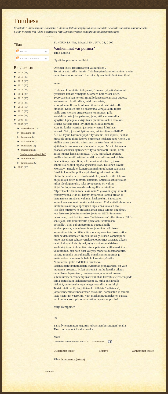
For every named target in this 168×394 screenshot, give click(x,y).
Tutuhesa (26, 21)
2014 (21, 93)
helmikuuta (27, 158)
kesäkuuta (26, 136)
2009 (21, 115)
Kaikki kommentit (27, 58)
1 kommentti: (98, 341)
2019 (21, 72)
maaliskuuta (27, 149)
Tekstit (21, 51)
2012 (21, 102)
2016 (21, 85)
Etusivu (103, 350)
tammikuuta (27, 162)
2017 (21, 81)
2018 (21, 76)
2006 (21, 167)
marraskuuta (28, 128)
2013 (21, 98)
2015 (21, 89)
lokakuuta (26, 132)
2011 (21, 106)
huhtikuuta (27, 145)
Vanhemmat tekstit (142, 350)
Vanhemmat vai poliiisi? (33, 154)
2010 (21, 111)
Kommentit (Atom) (73, 359)
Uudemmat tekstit (64, 350)
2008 (21, 119)
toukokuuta (27, 141)
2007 (21, 124)
